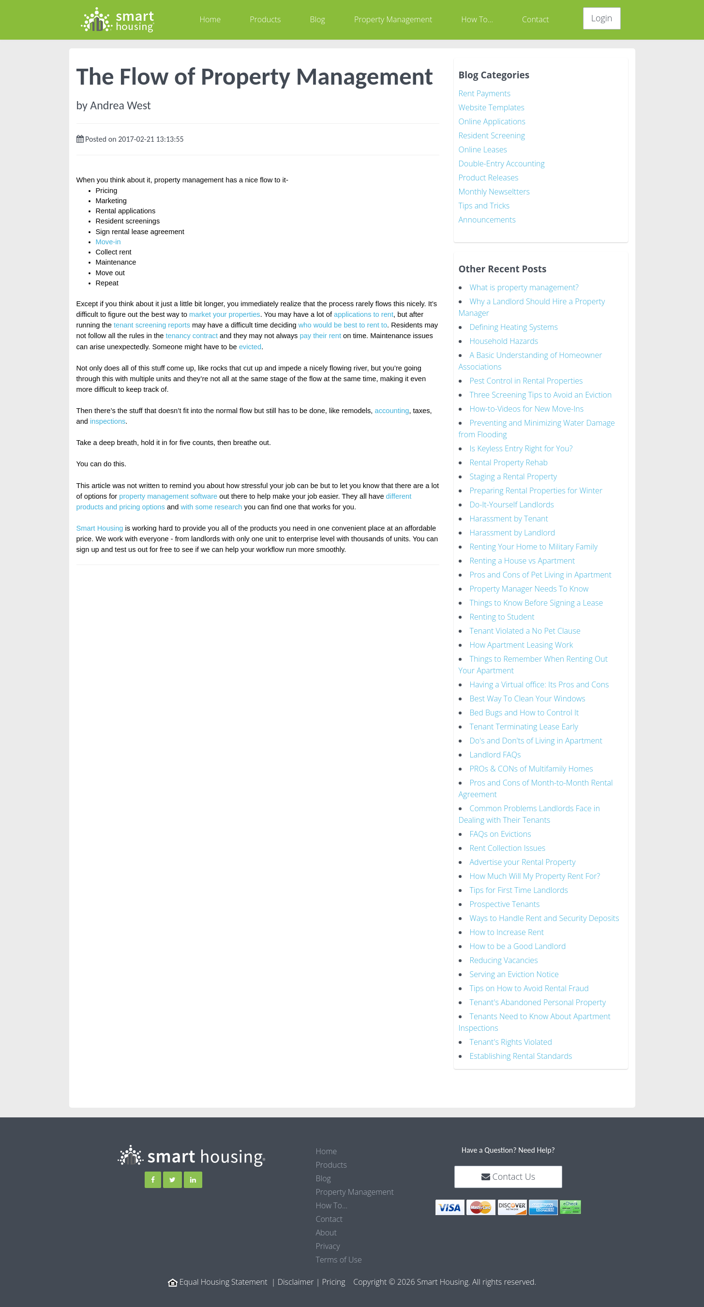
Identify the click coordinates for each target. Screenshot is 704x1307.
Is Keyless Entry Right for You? (521, 448)
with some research (211, 507)
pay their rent (320, 336)
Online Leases (483, 149)
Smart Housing (99, 528)
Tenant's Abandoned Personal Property (538, 1002)
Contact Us (508, 1176)
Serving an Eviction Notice (514, 974)
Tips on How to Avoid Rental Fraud (529, 988)
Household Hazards (504, 341)
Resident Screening (492, 135)
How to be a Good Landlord (518, 946)
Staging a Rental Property (513, 476)
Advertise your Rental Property (523, 862)
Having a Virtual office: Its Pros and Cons (539, 684)
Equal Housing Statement (224, 1282)
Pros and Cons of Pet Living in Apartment (541, 574)
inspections (107, 421)
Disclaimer (296, 1282)
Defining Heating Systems (514, 327)
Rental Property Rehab (509, 462)
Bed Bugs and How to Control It (524, 712)
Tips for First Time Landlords (519, 890)
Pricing (333, 1282)
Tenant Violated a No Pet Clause (525, 630)
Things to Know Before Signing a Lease (536, 602)
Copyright (370, 1282)
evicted (250, 347)
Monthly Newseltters (494, 191)
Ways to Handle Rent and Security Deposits (544, 918)
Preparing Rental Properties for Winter (536, 490)
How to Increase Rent (507, 932)
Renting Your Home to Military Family (534, 546)
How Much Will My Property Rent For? (535, 876)
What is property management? (524, 287)
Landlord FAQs (495, 754)
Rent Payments (485, 93)
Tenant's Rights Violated (511, 1042)
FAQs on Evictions (500, 834)
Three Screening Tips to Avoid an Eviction (541, 394)
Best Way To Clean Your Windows (527, 698)
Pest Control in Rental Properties (526, 380)
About (326, 1232)
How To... (477, 19)
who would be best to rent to (343, 325)
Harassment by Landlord (512, 532)
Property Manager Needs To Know (529, 588)
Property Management (393, 19)
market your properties (224, 314)
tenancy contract (191, 336)
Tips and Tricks (484, 205)
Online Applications (492, 121)
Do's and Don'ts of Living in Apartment (536, 740)
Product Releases (489, 177)
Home (210, 19)
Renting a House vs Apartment (522, 560)
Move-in (108, 242)
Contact (535, 19)
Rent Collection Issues (508, 848)
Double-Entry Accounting (502, 163)
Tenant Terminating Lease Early (524, 726)
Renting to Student (502, 616)
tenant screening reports (152, 325)
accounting (392, 411)
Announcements (487, 219)
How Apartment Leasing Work (521, 644)
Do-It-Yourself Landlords (512, 504)
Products (265, 19)
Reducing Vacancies (504, 960)
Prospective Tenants (505, 904)
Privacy (328, 1246)
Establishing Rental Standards (521, 1056)
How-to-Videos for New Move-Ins (527, 408)
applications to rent (363, 314)
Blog (317, 19)
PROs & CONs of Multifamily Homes (531, 768)
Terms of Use (339, 1259)
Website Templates (491, 107)
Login (602, 18)
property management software (168, 496)
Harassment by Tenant (509, 518)
